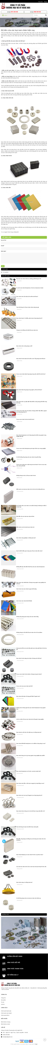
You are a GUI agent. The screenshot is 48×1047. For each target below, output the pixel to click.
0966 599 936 (37, 11)
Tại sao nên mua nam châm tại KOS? (24, 686)
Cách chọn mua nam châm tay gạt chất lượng (26, 588)
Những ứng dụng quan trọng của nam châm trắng (27, 616)
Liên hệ (2, 1004)
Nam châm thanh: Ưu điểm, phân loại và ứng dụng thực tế (29, 318)
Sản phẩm (3, 1000)
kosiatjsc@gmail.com (7, 1036)
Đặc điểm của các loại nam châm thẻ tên (25, 516)
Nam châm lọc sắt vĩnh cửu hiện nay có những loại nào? (28, 732)
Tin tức (2, 232)
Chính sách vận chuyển (6, 1013)
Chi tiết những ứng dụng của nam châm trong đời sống (28, 457)
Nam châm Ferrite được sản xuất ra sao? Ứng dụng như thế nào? (30, 358)
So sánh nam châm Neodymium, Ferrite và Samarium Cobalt (29, 287)
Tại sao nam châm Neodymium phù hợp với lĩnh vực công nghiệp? (31, 448)
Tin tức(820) (5, 272)
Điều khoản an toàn (5, 1024)
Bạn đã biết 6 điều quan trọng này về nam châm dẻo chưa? (29, 550)
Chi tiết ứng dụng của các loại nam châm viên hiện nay (28, 898)
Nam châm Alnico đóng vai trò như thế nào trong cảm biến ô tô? (30, 811)
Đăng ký (45, 1)
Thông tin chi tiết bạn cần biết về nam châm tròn (27, 330)
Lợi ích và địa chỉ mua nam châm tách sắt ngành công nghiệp (30, 719)
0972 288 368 (14, 11)
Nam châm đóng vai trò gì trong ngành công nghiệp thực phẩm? (30, 755)
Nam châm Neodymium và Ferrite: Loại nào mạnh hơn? (28, 771)
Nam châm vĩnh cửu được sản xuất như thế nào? (27, 296)
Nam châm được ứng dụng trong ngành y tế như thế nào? (29, 389)
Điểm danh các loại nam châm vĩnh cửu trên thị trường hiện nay (30, 489)
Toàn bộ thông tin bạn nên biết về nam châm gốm (27, 826)
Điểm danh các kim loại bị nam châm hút (25, 527)
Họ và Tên (3, 240)
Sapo (36, 1044)
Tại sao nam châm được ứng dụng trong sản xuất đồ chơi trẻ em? (30, 374)
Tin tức (2, 1002)
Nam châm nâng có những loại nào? (24, 882)
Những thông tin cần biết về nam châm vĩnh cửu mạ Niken (29, 632)
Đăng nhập (40, 1)
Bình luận (3, 251)
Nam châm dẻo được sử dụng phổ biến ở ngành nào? (28, 696)
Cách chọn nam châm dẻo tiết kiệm (24, 600)
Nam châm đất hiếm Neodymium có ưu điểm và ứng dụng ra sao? (30, 743)
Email (2, 245)
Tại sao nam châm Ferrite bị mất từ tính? (25, 419)
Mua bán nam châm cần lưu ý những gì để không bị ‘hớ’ (28, 278)
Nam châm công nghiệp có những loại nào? (26, 537)
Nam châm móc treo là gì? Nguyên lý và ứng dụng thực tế (29, 795)
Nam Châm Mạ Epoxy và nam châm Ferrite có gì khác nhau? (29, 854)
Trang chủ (3, 997)
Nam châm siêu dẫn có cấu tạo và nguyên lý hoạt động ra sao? (30, 783)
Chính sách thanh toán (6, 1011)
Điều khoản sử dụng (5, 1021)
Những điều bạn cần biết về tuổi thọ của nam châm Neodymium (30, 566)
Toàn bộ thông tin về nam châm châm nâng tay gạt (27, 307)
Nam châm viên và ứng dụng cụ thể (24, 346)
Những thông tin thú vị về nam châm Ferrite (26, 475)
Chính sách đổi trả (5, 1015)
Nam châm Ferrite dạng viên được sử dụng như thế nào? (29, 658)
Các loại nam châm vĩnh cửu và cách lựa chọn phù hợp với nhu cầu (31, 866)
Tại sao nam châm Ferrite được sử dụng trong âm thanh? (29, 674)
